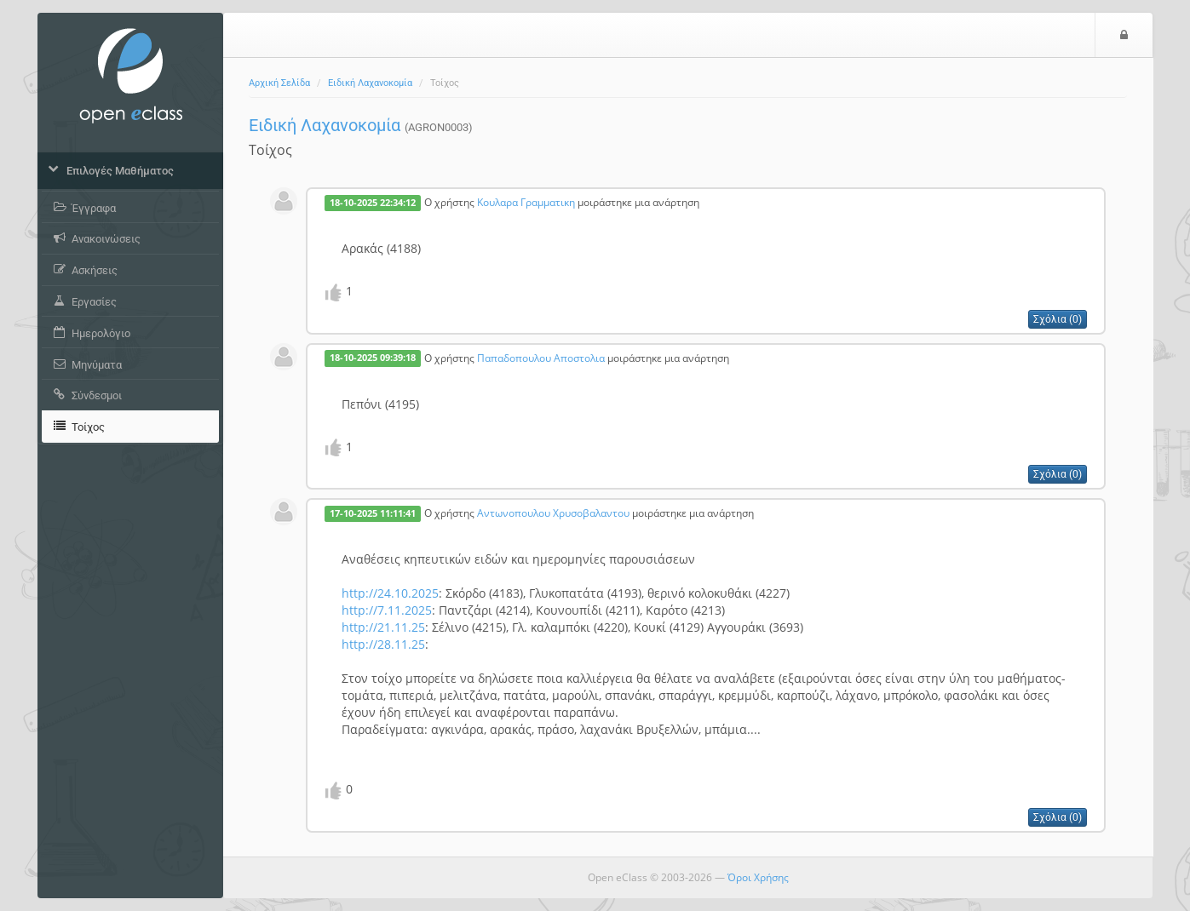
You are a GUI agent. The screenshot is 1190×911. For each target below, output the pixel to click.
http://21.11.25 (383, 627)
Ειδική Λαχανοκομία (370, 83)
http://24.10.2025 (390, 593)
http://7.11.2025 (387, 610)
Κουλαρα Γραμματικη (526, 202)
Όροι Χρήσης (758, 877)
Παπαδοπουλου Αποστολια (541, 357)
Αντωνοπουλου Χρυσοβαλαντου (553, 512)
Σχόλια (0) (1057, 319)
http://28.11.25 (383, 644)
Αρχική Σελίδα (279, 83)
